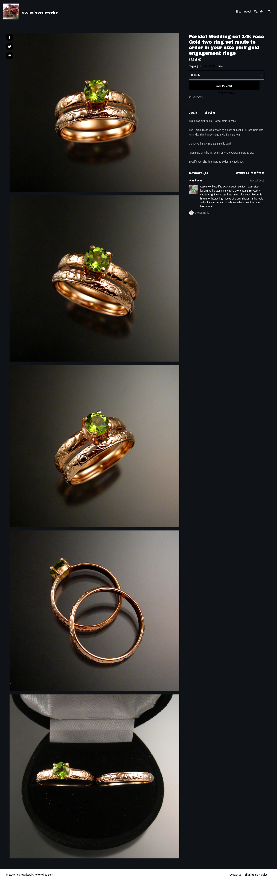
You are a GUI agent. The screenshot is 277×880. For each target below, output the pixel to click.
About (247, 11)
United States (209, 66)
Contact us (235, 874)
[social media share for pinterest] (9, 56)
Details (193, 113)
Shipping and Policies (256, 874)
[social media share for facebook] (9, 37)
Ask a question (196, 97)
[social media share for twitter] (9, 47)
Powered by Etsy (44, 874)
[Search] (269, 12)
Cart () (258, 11)
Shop (238, 11)
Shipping (210, 113)
